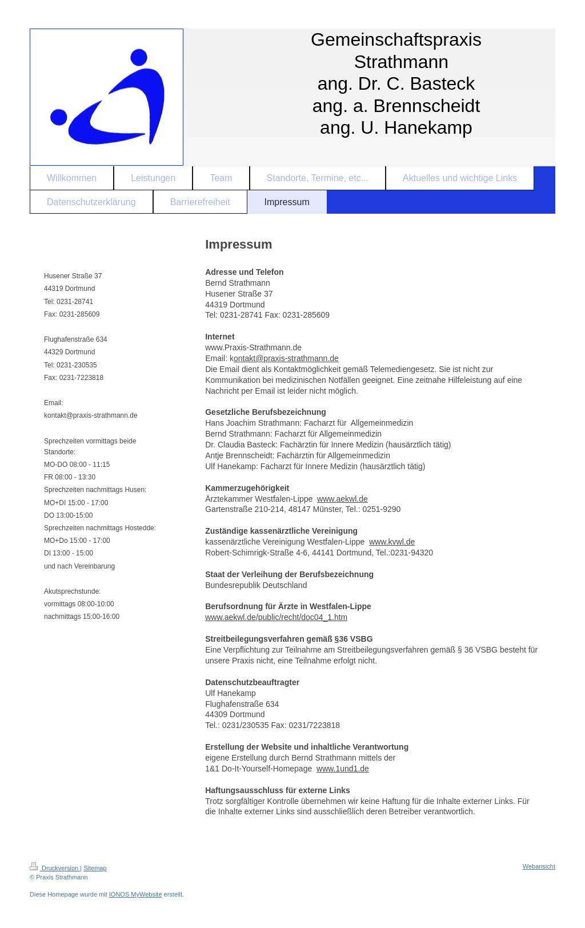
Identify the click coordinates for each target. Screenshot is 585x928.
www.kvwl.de (392, 541)
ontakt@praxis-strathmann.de (286, 358)
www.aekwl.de (342, 498)
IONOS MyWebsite (135, 894)
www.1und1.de (342, 768)
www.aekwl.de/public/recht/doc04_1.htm (276, 617)
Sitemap (94, 868)
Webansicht (539, 866)
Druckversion (55, 868)
